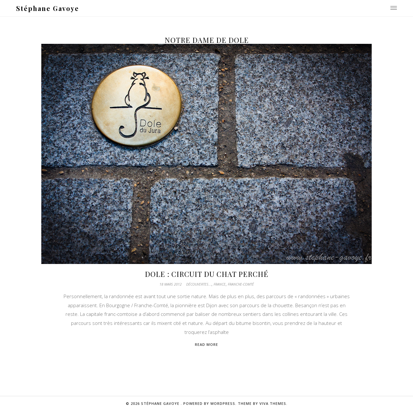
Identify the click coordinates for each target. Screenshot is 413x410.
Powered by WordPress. (210, 403)
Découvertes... (198, 284)
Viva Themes (272, 403)
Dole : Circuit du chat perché (206, 274)
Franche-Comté (241, 284)
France (220, 284)
